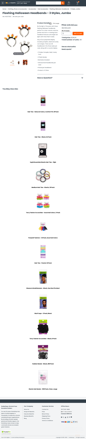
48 (81, 40)
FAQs (43, 411)
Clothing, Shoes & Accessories (17, 9)
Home (4, 9)
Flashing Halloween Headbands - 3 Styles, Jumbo (65, 9)
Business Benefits (29, 416)
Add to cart (78, 33)
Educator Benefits (29, 414)
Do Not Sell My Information (18, 437)
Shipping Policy (46, 416)
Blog (25, 418)
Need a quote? (67, 49)
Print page (56, 23)
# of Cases (65, 31)
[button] (68, 3)
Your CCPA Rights (5, 437)
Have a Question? (45, 78)
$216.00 (73, 37)
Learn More (71, 435)
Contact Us (45, 409)
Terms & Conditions (47, 420)
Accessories (32, 9)
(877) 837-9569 (65, 409)
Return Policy (45, 414)
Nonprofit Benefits (29, 411)
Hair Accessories (43, 9)
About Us (26, 409)
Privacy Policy (46, 418)
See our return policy (69, 46)
